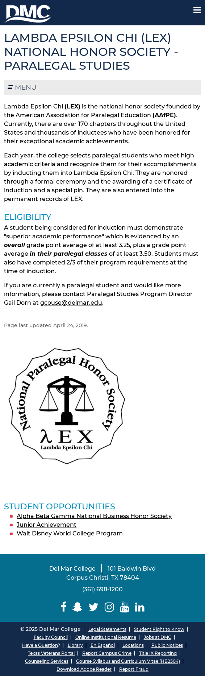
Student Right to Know (159, 629)
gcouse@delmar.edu (71, 302)
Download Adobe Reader (84, 669)
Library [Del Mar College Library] (75, 645)
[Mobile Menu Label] (197, 10)
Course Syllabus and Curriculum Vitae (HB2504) (128, 661)
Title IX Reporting (158, 653)
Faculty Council (51, 637)
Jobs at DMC (157, 637)
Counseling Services (46, 661)
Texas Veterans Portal (51, 653)
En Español (103, 645)
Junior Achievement (46, 524)
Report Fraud (133, 669)
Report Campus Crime (106, 653)
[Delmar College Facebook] (63, 607)
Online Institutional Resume (105, 637)
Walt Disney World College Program (70, 533)
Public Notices (167, 645)
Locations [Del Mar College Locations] (133, 645)
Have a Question (40, 645)
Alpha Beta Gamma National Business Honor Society (94, 516)
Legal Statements (107, 629)
